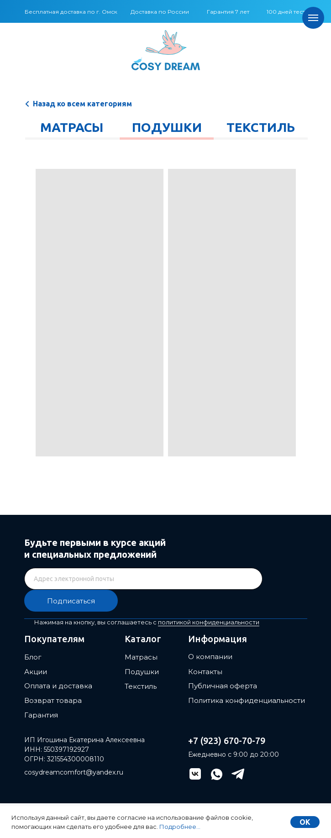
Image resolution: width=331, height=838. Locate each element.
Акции (35, 671)
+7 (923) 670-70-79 (226, 740)
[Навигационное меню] (313, 18)
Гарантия (41, 715)
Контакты (205, 671)
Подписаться (71, 601)
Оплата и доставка (58, 685)
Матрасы (71, 127)
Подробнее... (179, 826)
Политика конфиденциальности (246, 700)
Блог (33, 657)
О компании (210, 656)
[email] (143, 579)
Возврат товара (53, 700)
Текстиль (260, 127)
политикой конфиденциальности (208, 622)
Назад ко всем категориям (82, 104)
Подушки (167, 127)
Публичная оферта (222, 685)
